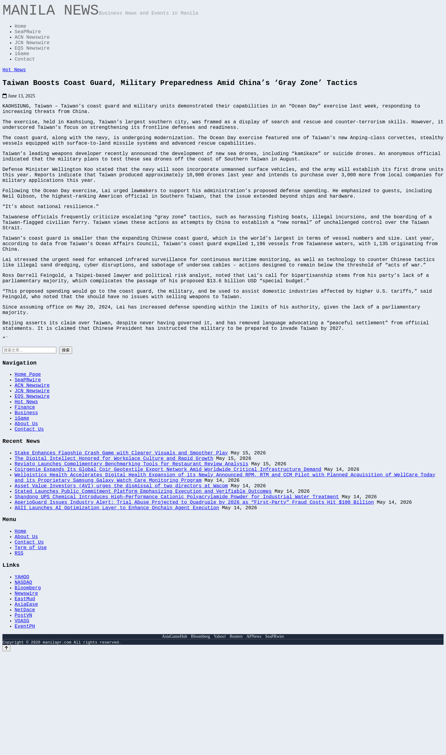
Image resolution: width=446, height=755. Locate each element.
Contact (25, 70)
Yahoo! (220, 738)
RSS (19, 641)
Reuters (236, 738)
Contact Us (29, 495)
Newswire (26, 687)
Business (26, 475)
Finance (25, 469)
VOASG (22, 720)
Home (20, 30)
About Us (26, 489)
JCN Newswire (32, 50)
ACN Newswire (32, 44)
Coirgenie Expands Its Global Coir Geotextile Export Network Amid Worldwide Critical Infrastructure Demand (168, 541)
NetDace (25, 707)
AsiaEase (26, 700)
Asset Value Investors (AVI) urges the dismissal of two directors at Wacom (121, 562)
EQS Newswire (32, 57)
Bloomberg (28, 680)
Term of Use (31, 634)
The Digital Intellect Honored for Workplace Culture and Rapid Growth (114, 528)
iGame (22, 64)
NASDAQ (23, 673)
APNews (254, 738)
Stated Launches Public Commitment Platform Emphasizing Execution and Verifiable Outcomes (143, 568)
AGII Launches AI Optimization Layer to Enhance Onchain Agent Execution (117, 588)
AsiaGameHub (174, 738)
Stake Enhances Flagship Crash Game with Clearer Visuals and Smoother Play (121, 521)
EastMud (25, 693)
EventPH (25, 727)
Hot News (14, 82)
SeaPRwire (28, 37)
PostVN (23, 714)
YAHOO (22, 667)
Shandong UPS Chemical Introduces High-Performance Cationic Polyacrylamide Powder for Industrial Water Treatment (177, 575)
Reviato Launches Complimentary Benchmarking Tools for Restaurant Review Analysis (131, 535)
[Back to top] (6, 749)
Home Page (28, 428)
